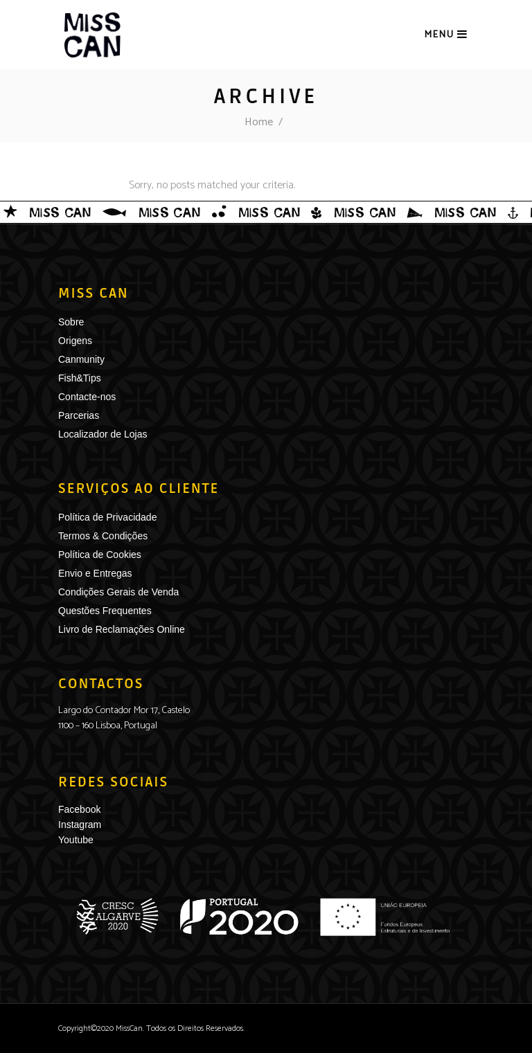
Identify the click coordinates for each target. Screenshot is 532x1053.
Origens (75, 340)
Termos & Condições (103, 535)
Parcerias (78, 415)
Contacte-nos (87, 396)
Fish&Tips (79, 378)
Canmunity (81, 359)
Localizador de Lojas (102, 434)
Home (259, 122)
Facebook (79, 809)
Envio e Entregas (95, 573)
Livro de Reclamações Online (121, 629)
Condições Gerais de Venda (118, 591)
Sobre (71, 321)
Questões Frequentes (105, 610)
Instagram (79, 824)
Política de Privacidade (107, 517)
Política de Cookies (99, 554)
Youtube (76, 839)
